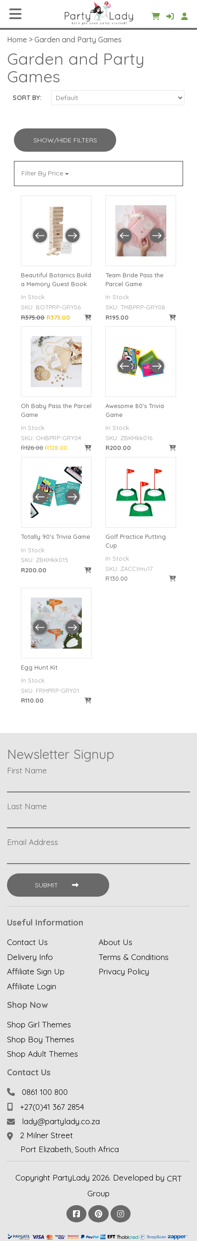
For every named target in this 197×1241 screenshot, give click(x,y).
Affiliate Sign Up (36, 971)
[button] (40, 235)
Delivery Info (30, 956)
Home (17, 39)
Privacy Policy (123, 971)
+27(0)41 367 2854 (52, 1106)
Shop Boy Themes (40, 1039)
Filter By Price (45, 173)
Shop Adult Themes (42, 1054)
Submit (58, 885)
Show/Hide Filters (65, 140)
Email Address (32, 842)
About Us (115, 942)
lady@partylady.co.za (61, 1121)
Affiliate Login (31, 986)
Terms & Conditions (133, 956)
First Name (27, 770)
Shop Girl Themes (39, 1024)
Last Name (27, 806)
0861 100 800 (45, 1092)
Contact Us (27, 942)
